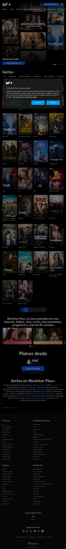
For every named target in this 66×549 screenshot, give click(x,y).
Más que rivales (54, 189)
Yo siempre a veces (24, 134)
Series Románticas (7, 444)
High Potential (22, 301)
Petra (4, 272)
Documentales (6, 454)
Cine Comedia (6, 429)
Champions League (7, 469)
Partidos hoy (5, 498)
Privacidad (41, 534)
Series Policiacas (6, 446)
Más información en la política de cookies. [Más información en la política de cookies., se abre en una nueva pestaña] (25, 97)
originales (32, 384)
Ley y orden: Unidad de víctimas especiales (56, 273)
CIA (3, 189)
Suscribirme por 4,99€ (13, 63)
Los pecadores (37, 426)
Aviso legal (32, 534)
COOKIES (49, 534)
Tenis (3, 483)
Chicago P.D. (53, 162)
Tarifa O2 (35, 496)
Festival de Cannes (38, 444)
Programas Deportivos (39, 451)
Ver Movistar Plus (37, 466)
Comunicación (37, 501)
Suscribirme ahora (51, 4)
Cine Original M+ (6, 424)
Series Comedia (6, 449)
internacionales (39, 382)
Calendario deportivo (32, 9)
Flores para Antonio (38, 431)
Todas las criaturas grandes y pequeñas (8, 217)
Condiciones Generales (39, 474)
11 (40, 307)
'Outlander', (57, 382)
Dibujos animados (38, 449)
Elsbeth (36, 162)
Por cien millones (39, 216)
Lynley (4, 162)
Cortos (4, 434)
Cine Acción (5, 431)
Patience (52, 245)
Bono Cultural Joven (38, 493)
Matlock (4, 134)
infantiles (40, 386)
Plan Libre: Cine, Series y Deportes (42, 481)
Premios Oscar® (37, 446)
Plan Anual (36, 491)
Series (4, 9)
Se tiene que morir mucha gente (41, 436)
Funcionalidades (37, 469)
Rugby (4, 486)
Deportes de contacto (8, 491)
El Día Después (6, 476)
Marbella (5, 245)
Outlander (36, 434)
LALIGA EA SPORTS (7, 471)
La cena (35, 424)
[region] (33, 93)
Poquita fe (21, 272)
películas (50, 391)
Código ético (36, 476)
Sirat (34, 429)
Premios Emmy (38, 395)
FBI (34, 189)
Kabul (35, 134)
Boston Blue (21, 245)
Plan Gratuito (49, 9)
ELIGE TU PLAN (33, 366)
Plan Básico (36, 486)
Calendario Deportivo (8, 496)
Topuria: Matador (7, 488)
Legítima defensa (39, 245)
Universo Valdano (7, 479)
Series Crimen (6, 451)
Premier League (6, 474)
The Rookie (52, 134)
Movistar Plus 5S (37, 456)
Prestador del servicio (21, 534)
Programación (6, 501)
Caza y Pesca (36, 454)
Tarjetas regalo (37, 498)
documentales (37, 391)
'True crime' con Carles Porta (41, 441)
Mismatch (37, 272)
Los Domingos (36, 422)
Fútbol (18, 9)
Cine (11, 9)
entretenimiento (26, 393)
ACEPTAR (53, 102)
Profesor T (52, 216)
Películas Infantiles (7, 436)
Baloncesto (5, 481)
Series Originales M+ (7, 441)
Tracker (20, 216)
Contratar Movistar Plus (39, 479)
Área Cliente (36, 471)
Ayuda (33, 515)
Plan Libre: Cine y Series (39, 483)
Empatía (20, 162)
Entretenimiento (6, 456)
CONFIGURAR (13, 102)
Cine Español (5, 426)
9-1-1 (19, 189)
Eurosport (5, 493)
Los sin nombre (7, 301)
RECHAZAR (38, 102)
